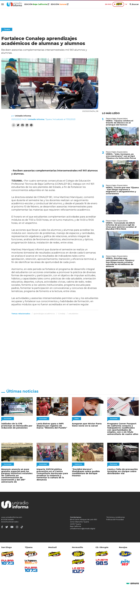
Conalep (61, 314)
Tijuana (7, 29)
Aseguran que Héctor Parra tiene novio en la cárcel (86, 424)
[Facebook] (2, 526)
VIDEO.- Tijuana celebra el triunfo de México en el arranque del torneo (119, 122)
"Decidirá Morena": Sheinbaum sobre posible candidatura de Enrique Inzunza (85, 472)
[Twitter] (6, 526)
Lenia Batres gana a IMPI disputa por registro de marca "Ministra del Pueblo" (51, 425)
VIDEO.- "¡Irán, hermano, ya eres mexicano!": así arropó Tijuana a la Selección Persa (121, 156)
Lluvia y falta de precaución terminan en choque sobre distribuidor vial (122, 471)
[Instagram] (17, 526)
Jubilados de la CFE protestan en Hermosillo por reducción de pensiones (17, 425)
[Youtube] (11, 526)
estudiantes (73, 314)
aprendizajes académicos (44, 314)
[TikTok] (22, 526)
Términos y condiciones (115, 516)
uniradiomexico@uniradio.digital (82, 528)
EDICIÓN (36, 4)
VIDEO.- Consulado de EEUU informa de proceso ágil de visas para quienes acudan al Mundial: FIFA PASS (121, 226)
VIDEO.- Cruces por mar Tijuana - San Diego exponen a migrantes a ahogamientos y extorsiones (122, 190)
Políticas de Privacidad (115, 519)
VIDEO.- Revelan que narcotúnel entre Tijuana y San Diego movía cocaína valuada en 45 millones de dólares (120, 262)
